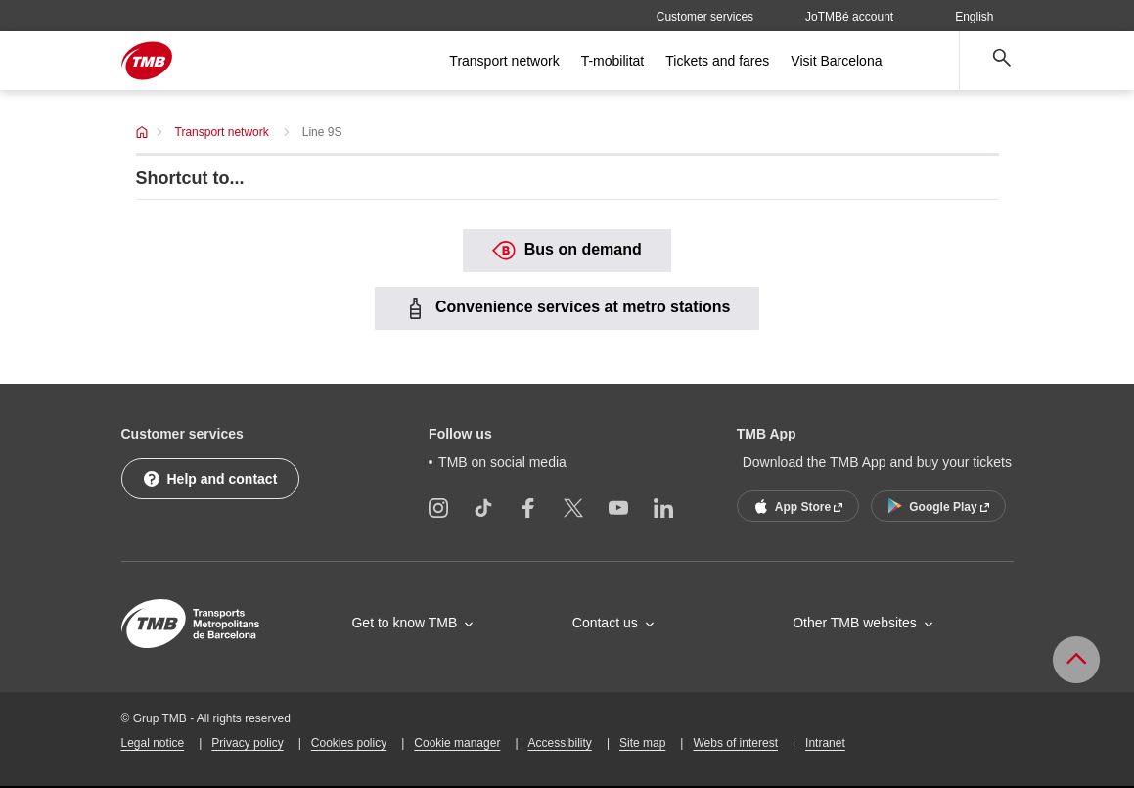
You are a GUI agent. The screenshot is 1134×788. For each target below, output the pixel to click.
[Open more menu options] (927, 60)
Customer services (705, 16)
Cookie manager (457, 743)
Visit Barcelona (836, 61)
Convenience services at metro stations (567, 308)
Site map (642, 743)
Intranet (825, 743)
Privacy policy (247, 743)
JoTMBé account (849, 16)
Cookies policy (348, 743)
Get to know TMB (404, 622)
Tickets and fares (717, 61)
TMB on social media (502, 462)
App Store (796, 506)
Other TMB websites (855, 622)
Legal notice (153, 743)
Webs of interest (735, 743)
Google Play (936, 506)
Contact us (605, 622)
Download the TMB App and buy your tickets (877, 462)
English (983, 16)
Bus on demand (566, 250)
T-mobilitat (613, 61)
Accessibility (560, 743)
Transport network (504, 61)
